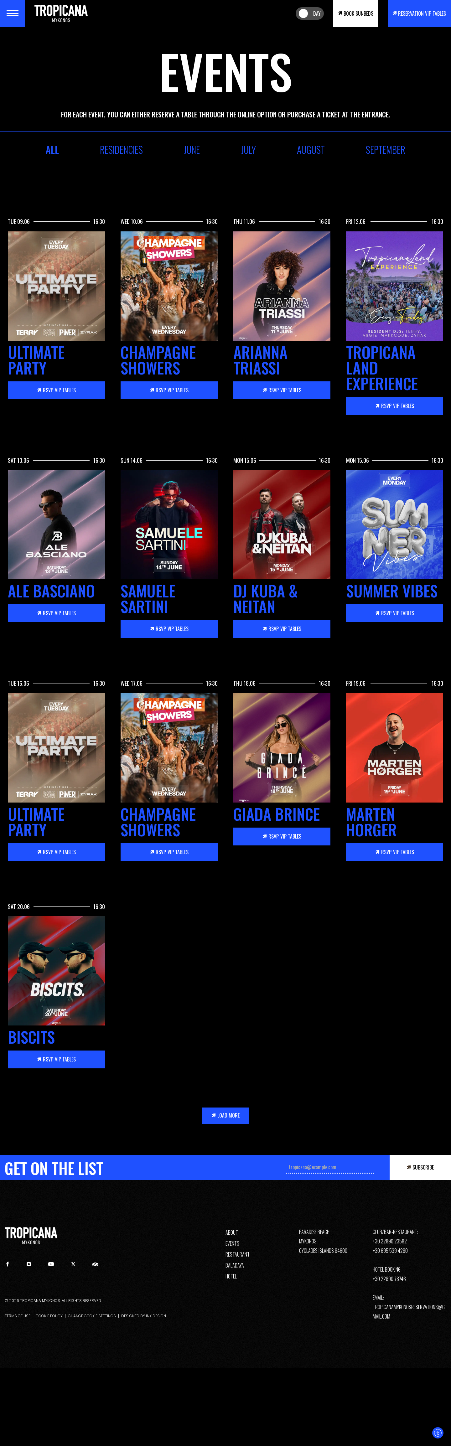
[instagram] (29, 1264)
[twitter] (73, 1264)
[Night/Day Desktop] (310, 13)
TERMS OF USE (17, 1316)
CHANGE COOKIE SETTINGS (92, 1316)
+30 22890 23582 (390, 1241)
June (192, 149)
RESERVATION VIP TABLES (422, 13)
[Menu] (12, 13)
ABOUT (232, 1232)
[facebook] (7, 1264)
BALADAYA (235, 1265)
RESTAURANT (238, 1254)
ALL (52, 149)
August (311, 149)
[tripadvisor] (95, 1265)
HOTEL (231, 1276)
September (385, 149)
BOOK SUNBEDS (358, 13)
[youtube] (51, 1265)
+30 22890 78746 (389, 1279)
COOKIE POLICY (49, 1316)
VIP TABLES (59, 390)
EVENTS (232, 1243)
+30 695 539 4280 (390, 1250)
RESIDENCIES (121, 149)
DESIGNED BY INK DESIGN (143, 1316)
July (248, 149)
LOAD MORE (228, 1115)
